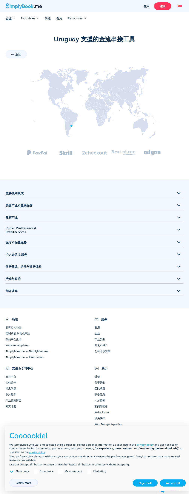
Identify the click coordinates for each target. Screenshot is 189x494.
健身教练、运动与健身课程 (24, 266)
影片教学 (11, 394)
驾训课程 (12, 291)
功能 (48, 18)
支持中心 (11, 376)
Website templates (17, 345)
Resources (77, 18)
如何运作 (11, 382)
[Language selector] (179, 6)
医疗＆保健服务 (16, 242)
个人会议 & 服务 (16, 254)
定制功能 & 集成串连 (18, 333)
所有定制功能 (13, 327)
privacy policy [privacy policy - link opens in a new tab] (145, 444)
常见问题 (11, 388)
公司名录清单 (102, 351)
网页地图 (11, 406)
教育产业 (12, 217)
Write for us (102, 412)
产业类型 (100, 339)
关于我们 (100, 382)
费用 (59, 18)
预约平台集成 (13, 339)
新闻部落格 (101, 406)
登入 (146, 6)
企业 (10, 18)
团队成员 (100, 388)
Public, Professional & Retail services (21, 230)
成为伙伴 (100, 418)
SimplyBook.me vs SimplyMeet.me (27, 351)
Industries (30, 18)
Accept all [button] (173, 483)
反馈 (97, 376)
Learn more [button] (24, 483)
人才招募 (100, 400)
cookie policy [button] (37, 452)
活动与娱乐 (13, 279)
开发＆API (101, 345)
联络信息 (100, 394)
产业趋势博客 (13, 400)
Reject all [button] (145, 483)
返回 (18, 54)
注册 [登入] (163, 6)
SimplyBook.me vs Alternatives (25, 357)
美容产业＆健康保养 (19, 205)
